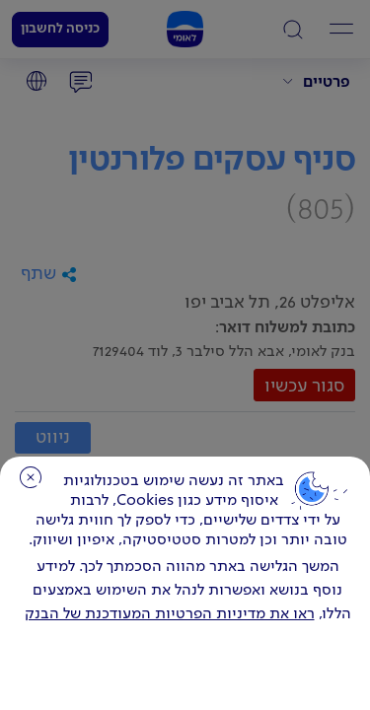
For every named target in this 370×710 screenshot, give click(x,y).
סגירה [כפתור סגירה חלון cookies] (30, 477)
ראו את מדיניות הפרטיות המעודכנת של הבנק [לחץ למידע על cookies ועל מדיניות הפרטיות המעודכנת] (170, 614)
